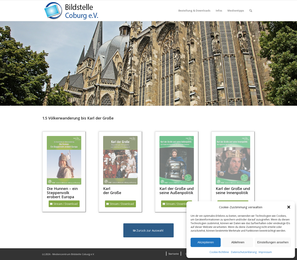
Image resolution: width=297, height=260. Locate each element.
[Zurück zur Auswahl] (148, 230)
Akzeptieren (205, 242)
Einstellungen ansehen (273, 242)
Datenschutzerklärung (244, 252)
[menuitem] (194, 10)
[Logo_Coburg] (76, 10)
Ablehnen (237, 242)
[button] (289, 207)
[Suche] (251, 10)
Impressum (265, 252)
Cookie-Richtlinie (219, 252)
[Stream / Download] (64, 203)
